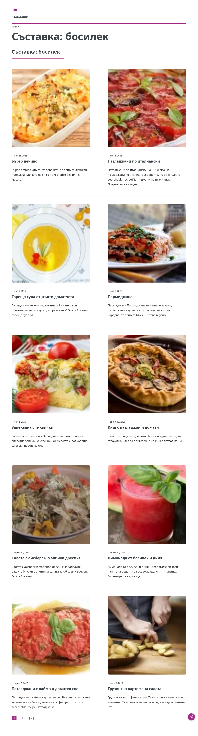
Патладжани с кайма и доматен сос (45, 688)
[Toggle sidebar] (15, 9)
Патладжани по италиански (134, 161)
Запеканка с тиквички (32, 427)
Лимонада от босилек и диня (135, 557)
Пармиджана (120, 296)
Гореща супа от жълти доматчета (43, 296)
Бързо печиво (25, 161)
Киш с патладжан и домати (133, 427)
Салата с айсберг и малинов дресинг (46, 557)
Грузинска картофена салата (134, 688)
